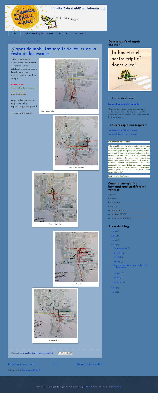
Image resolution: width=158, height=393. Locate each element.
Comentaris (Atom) (31, 370)
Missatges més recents (22, 364)
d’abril (117, 278)
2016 (113, 240)
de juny (117, 262)
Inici (56, 364)
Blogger (117, 387)
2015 (113, 245)
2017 (113, 236)
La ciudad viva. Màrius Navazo (122, 130)
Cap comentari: (46, 353)
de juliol (117, 257)
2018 (113, 231)
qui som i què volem (38, 33)
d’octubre (118, 253)
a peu (79, 33)
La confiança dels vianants (123, 104)
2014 (113, 288)
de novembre (120, 248)
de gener (118, 282)
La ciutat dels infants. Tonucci (122, 134)
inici (14, 33)
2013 (113, 292)
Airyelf (89, 387)
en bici (64, 33)
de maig (118, 273)
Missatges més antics (88, 364)
